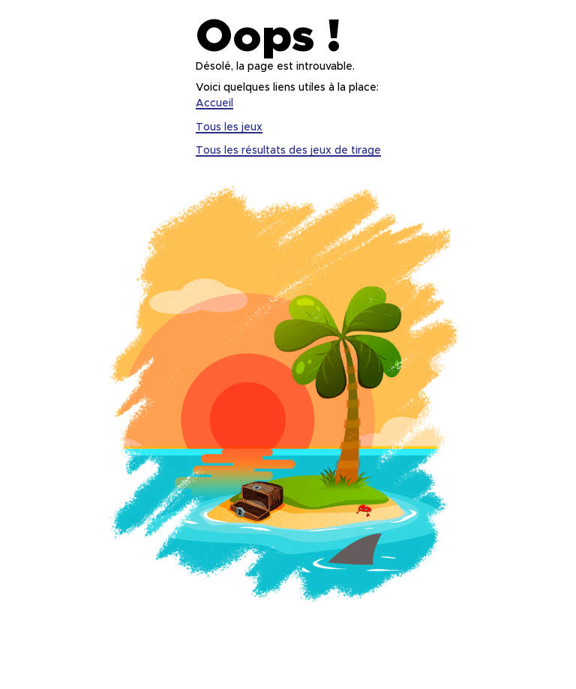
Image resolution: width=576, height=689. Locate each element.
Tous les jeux (229, 127)
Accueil (214, 103)
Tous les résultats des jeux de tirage (288, 150)
